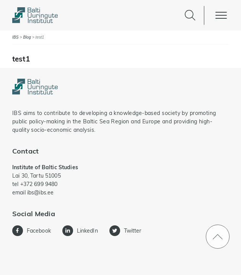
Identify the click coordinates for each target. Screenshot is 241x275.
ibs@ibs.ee (40, 192)
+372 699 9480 (39, 184)
